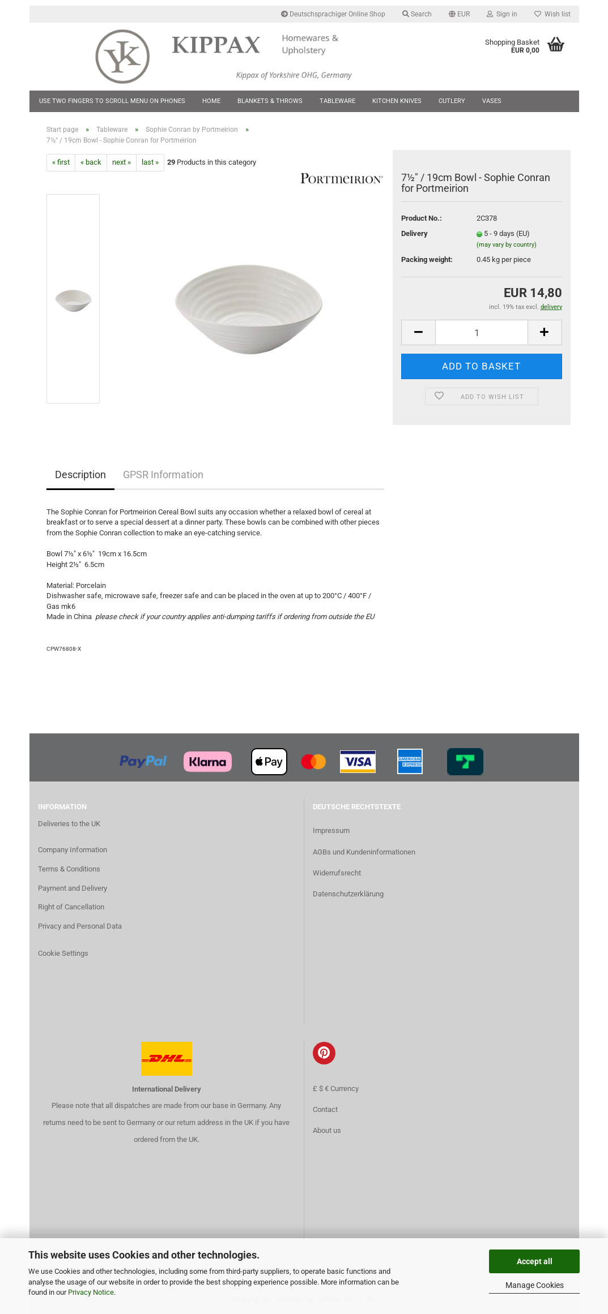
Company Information (72, 849)
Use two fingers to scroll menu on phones (112, 101)
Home (211, 101)
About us (327, 1130)
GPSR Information (163, 474)
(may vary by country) (507, 244)
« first (61, 162)
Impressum (331, 830)
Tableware (337, 101)
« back (90, 162)
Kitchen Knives (397, 101)
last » (150, 162)
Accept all (534, 1261)
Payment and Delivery (72, 888)
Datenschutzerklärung (348, 894)
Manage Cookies (534, 1285)
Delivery (414, 233)
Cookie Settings (63, 953)
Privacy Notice (91, 1292)
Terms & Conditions (69, 869)
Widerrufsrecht (337, 873)
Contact (325, 1109)
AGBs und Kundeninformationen (364, 852)
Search (417, 14)
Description (80, 474)
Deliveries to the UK (69, 823)
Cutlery (452, 101)
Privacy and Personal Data (80, 926)
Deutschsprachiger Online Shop (333, 14)
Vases (491, 101)
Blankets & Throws (270, 101)
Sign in (502, 14)
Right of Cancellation (71, 907)
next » (121, 162)
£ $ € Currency (336, 1088)
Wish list (552, 14)
